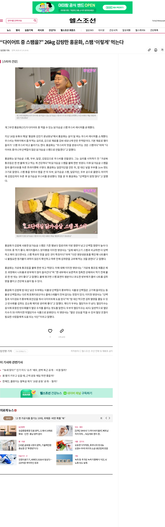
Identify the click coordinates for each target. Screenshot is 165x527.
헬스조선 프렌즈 (68, 30)
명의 (18, 30)
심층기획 (29, 30)
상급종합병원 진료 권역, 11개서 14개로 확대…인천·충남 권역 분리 (35, 432)
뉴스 (9, 30)
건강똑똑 (154, 30)
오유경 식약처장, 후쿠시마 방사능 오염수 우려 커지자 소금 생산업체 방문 (91, 446)
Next (110, 418)
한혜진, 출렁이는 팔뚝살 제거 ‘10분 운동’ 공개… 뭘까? (29, 381)
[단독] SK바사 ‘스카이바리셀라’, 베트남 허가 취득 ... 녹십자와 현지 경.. (91, 432)
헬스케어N (140, 30)
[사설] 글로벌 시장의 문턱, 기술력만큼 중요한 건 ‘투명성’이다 (35, 446)
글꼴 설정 (162, 50)
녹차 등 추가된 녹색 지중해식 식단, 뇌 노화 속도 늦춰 (91, 461)
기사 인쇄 (156, 50)
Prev (107, 418)
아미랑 (101, 30)
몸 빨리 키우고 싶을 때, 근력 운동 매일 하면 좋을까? (28, 375)
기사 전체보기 (21, 351)
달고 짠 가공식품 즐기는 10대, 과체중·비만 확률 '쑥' (41, 418)
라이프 (41, 30)
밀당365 (90, 30)
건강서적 (113, 30)
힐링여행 (126, 30)
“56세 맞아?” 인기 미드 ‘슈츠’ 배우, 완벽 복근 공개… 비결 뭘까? (34, 370)
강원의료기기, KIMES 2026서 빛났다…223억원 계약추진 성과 (35, 461)
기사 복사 (149, 50)
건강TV (52, 30)
